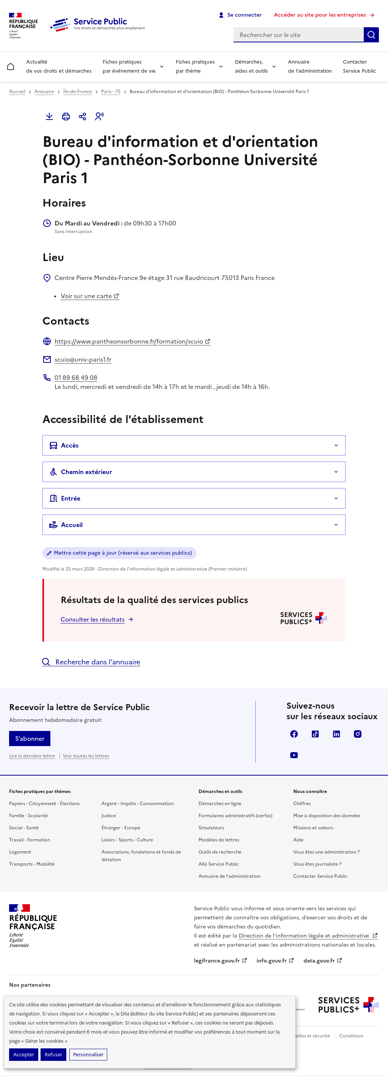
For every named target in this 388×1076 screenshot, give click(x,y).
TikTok (315, 734)
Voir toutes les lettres (86, 756)
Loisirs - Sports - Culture (127, 840)
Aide (298, 840)
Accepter (23, 1054)
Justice (109, 815)
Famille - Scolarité (28, 815)
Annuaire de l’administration (310, 66)
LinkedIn (336, 734)
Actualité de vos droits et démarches (59, 66)
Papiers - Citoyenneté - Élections (44, 803)
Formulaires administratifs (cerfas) (235, 815)
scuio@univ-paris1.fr (83, 359)
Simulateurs (211, 827)
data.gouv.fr (323, 961)
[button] (99, 116)
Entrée (64, 498)
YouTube (294, 755)
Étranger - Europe (121, 827)
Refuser (53, 1054)
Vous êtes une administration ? (326, 852)
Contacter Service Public (359, 66)
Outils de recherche (220, 852)
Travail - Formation (29, 840)
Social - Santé (24, 827)
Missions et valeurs (313, 827)
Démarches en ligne (220, 803)
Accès (63, 445)
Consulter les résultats (93, 619)
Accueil (17, 91)
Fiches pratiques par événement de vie (129, 66)
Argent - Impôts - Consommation (138, 803)
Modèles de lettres (219, 840)
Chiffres (302, 803)
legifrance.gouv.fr (220, 961)
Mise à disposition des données (326, 815)
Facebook (294, 734)
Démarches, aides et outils (251, 66)
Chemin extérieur (80, 471)
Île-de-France (77, 91)
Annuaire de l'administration (229, 876)
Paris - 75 (110, 91)
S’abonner (29, 738)
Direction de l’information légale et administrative (308, 936)
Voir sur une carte (90, 295)
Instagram (357, 734)
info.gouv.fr (275, 961)
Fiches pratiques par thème (195, 66)
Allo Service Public (219, 864)
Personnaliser (88, 1054)
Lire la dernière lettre (32, 756)
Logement (20, 852)
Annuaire (44, 91)
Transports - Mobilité (32, 864)
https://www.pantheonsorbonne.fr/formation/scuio (133, 341)
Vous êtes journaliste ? (317, 864)
